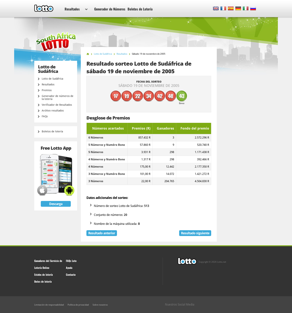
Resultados (76, 9)
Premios (47, 90)
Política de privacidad (78, 304)
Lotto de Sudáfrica (52, 78)
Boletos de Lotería (140, 9)
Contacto (71, 274)
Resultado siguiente (195, 233)
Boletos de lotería (52, 131)
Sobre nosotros (100, 304)
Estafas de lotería (43, 274)
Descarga (55, 204)
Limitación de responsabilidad (49, 304)
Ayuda (69, 268)
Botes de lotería (43, 281)
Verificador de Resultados (57, 104)
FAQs (45, 116)
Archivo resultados (53, 110)
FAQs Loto (71, 261)
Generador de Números (109, 9)
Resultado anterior (101, 233)
